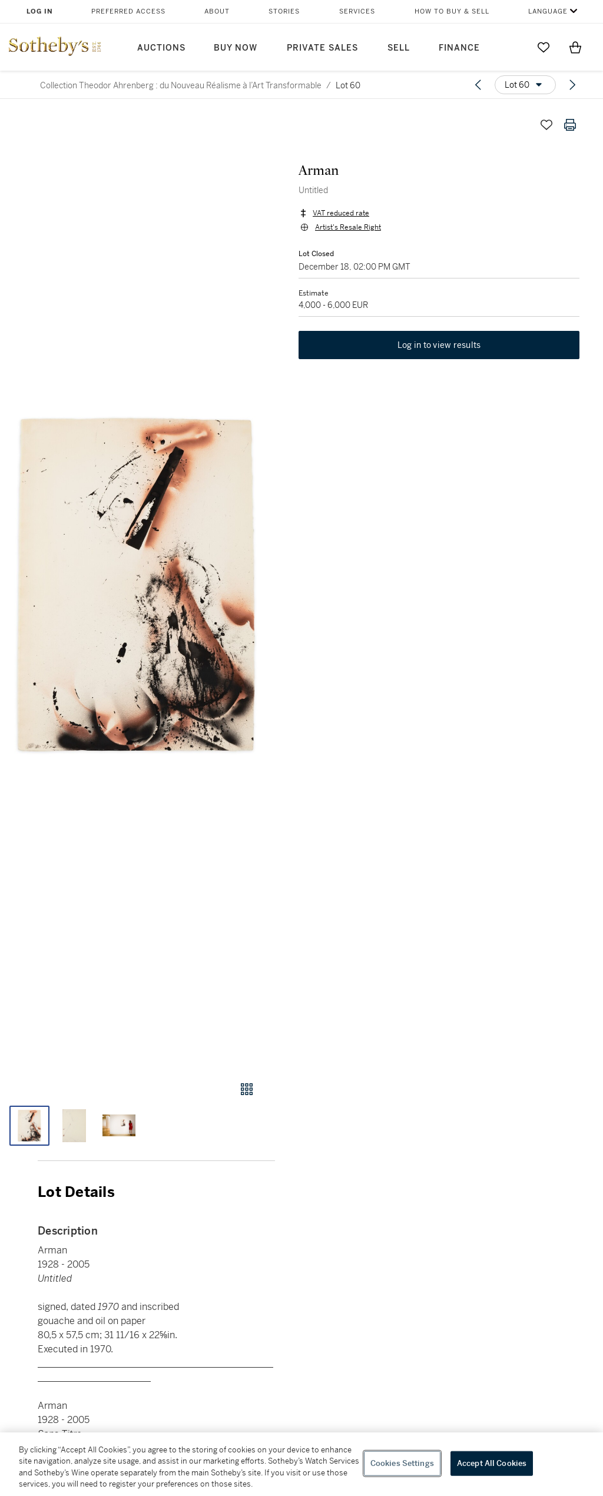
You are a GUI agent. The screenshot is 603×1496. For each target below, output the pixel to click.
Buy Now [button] (235, 48)
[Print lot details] (570, 124)
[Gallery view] (246, 1089)
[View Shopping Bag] (575, 47)
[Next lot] (572, 84)
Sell (398, 48)
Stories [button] (284, 11)
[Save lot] (546, 124)
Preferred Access (128, 11)
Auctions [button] (161, 48)
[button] (137, 586)
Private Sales (322, 48)
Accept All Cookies (491, 1463)
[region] (301, 1464)
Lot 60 (348, 85)
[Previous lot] (478, 84)
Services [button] (357, 11)
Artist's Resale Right (348, 227)
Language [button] (548, 11)
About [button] (217, 11)
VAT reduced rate (341, 213)
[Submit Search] (512, 47)
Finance (459, 48)
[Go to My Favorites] (543, 47)
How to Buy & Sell (452, 11)
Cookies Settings (402, 1463)
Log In (39, 11)
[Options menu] (525, 84)
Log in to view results (439, 345)
